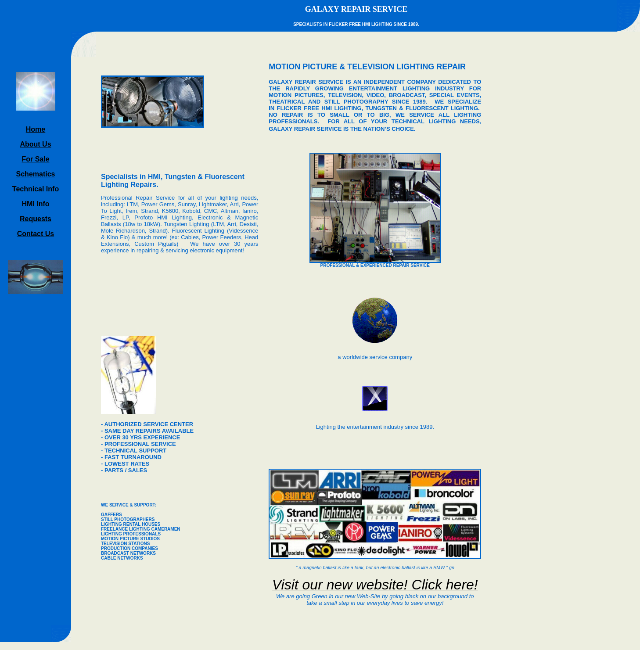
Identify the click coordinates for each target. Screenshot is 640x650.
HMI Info (35, 204)
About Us (35, 144)
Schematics (35, 174)
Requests (35, 219)
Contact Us (35, 233)
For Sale (35, 159)
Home (35, 129)
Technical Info (35, 189)
